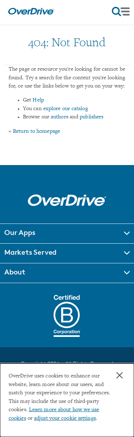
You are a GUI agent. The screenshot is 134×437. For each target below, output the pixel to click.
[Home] (31, 13)
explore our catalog (65, 109)
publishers (91, 117)
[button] (67, 233)
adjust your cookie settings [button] (65, 418)
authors (59, 117)
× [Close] (119, 375)
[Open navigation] (121, 11)
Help (38, 100)
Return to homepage (36, 131)
